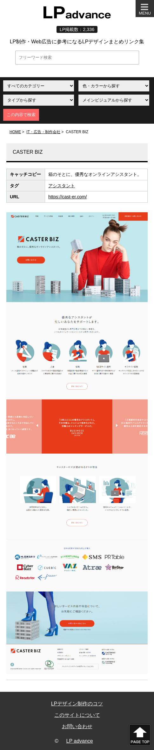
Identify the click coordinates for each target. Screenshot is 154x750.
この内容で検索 (21, 114)
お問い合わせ (77, 726)
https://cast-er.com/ (67, 196)
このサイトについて (77, 715)
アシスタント (61, 185)
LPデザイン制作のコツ (77, 703)
